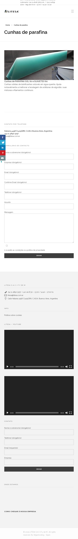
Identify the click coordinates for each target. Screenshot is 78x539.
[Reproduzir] (7, 366)
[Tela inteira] (70, 366)
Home (8, 25)
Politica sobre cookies (13, 315)
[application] (39, 349)
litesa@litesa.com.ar (12, 136)
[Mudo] (66, 366)
